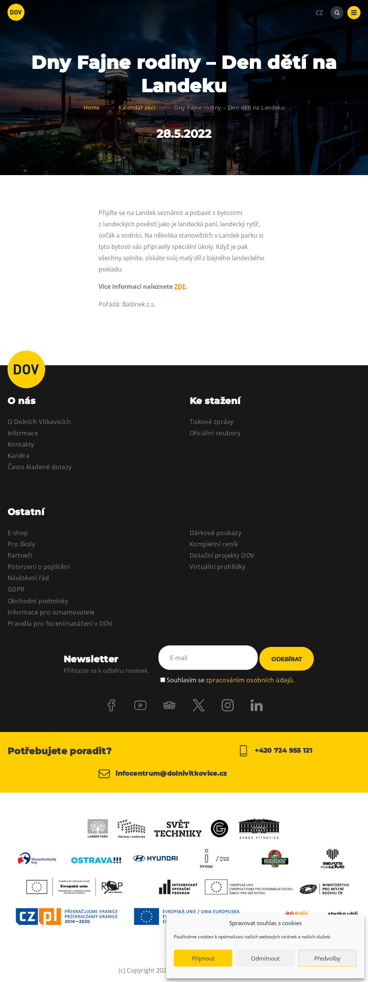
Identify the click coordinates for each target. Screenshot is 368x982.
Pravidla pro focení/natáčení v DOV (60, 623)
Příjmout (203, 958)
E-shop (18, 533)
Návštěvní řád (28, 578)
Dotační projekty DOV (222, 555)
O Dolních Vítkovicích (39, 422)
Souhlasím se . (230, 678)
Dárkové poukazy (215, 533)
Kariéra (18, 455)
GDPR (16, 589)
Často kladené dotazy (40, 467)
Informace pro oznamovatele (51, 612)
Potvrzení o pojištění (39, 567)
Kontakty (21, 444)
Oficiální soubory (215, 433)
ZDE (180, 286)
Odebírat (286, 659)
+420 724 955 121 (275, 750)
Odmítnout (265, 958)
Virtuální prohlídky (217, 567)
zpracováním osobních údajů (249, 678)
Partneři (20, 555)
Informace (23, 433)
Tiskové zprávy (212, 422)
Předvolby (327, 958)
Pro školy (21, 544)
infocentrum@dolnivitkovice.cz (166, 773)
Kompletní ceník (214, 544)
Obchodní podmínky (38, 601)
